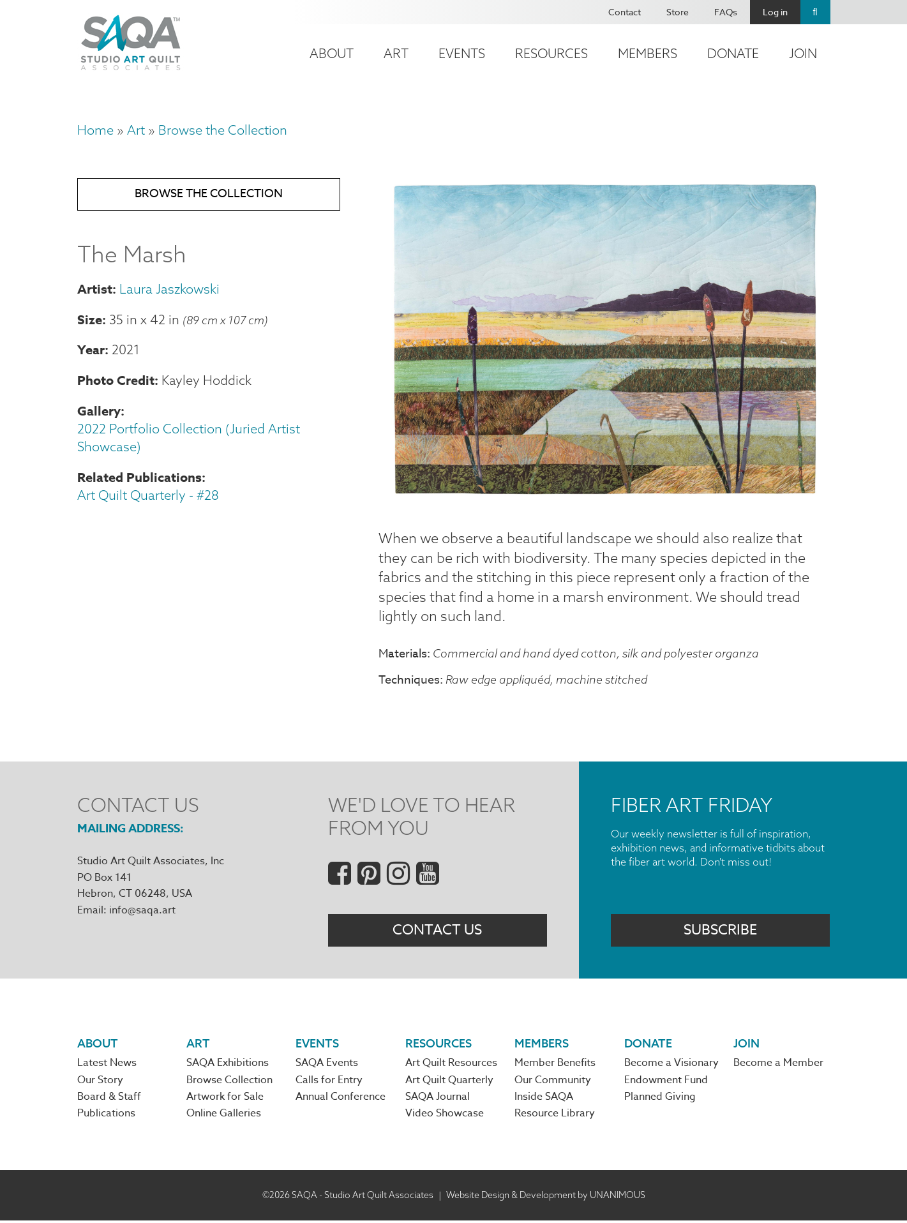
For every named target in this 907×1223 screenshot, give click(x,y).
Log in (775, 12)
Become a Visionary (671, 1065)
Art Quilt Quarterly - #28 (148, 496)
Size (89, 320)
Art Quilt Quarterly (449, 1082)
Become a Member (778, 1065)
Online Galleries (223, 1115)
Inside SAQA (543, 1099)
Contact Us (437, 932)
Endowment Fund (666, 1082)
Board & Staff (109, 1099)
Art (396, 53)
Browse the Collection (222, 130)
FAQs (725, 12)
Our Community (552, 1082)
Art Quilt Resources (451, 1065)
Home (95, 130)
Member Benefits (555, 1065)
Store (677, 12)
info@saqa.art (142, 911)
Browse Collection (229, 1082)
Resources (551, 53)
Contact (624, 12)
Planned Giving (660, 1099)
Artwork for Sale (225, 1099)
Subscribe (720, 932)
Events (462, 53)
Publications (106, 1115)
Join (803, 53)
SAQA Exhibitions (227, 1065)
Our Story (100, 1082)
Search (815, 12)
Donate (733, 53)
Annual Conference (341, 1099)
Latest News (107, 1065)
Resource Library (554, 1115)
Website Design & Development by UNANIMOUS (545, 1197)
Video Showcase (444, 1115)
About (332, 53)
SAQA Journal (437, 1099)
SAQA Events (327, 1065)
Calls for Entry (329, 1082)
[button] (604, 498)
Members (647, 53)
